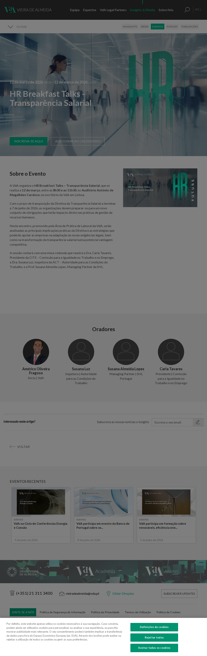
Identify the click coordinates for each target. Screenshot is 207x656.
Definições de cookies (154, 633)
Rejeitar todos (154, 643)
